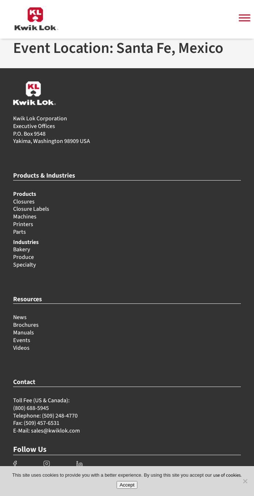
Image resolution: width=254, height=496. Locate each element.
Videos (21, 348)
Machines (24, 217)
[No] (245, 481)
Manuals (23, 333)
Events (21, 340)
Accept (127, 485)
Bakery (21, 249)
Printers (23, 224)
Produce (23, 257)
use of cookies (227, 475)
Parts (19, 232)
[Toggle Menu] (244, 18)
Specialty (24, 265)
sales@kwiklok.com (55, 431)
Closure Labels (31, 209)
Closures (24, 202)
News (20, 317)
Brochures (26, 325)
